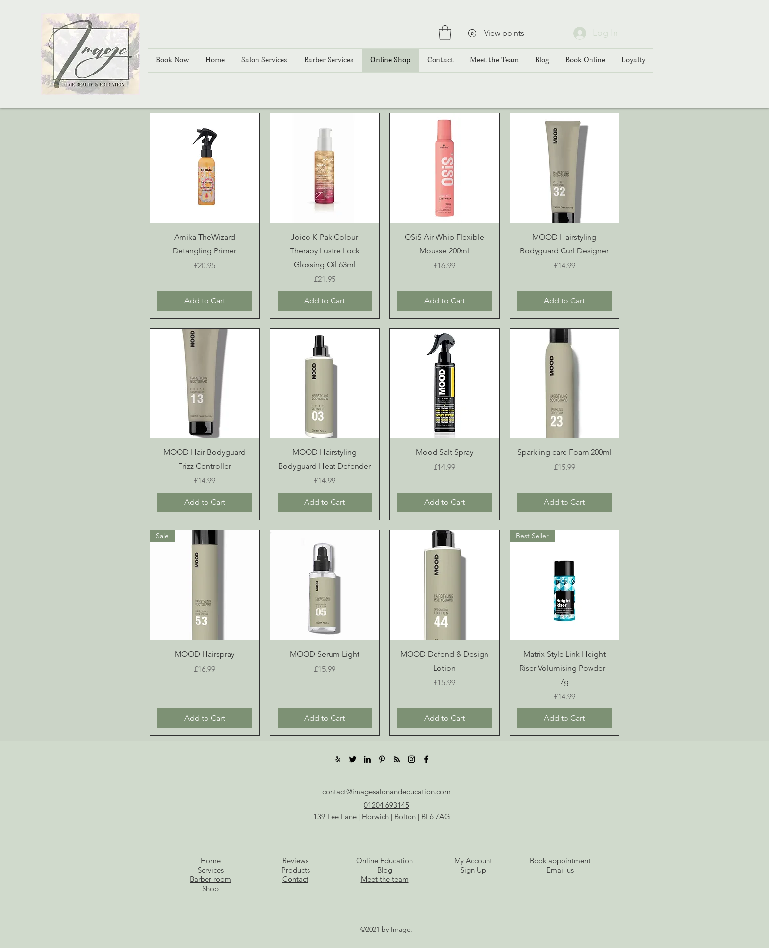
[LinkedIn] (367, 759)
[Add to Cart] (204, 301)
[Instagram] (411, 759)
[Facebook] (426, 759)
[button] (445, 32)
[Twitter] (353, 759)
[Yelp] (338, 759)
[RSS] (397, 759)
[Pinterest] (382, 759)
